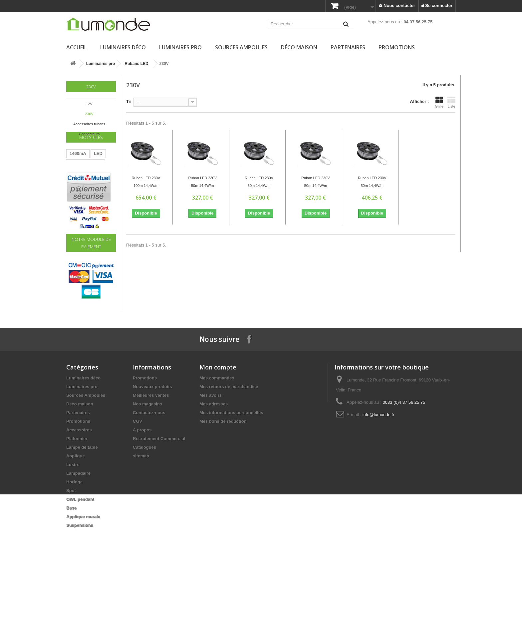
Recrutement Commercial (159, 490)
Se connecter (436, 5)
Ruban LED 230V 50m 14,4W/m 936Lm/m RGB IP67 (372, 182)
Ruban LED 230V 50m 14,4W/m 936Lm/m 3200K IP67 (202, 182)
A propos (142, 481)
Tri (128, 101)
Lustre (73, 516)
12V (89, 104)
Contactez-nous (149, 464)
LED (98, 170)
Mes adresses (213, 455)
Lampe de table (82, 498)
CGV (137, 472)
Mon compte (217, 419)
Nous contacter (397, 5)
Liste (451, 102)
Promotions (397, 47)
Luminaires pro (180, 47)
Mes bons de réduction (223, 472)
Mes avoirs (210, 446)
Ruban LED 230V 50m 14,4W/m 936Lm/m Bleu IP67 (315, 182)
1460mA (78, 170)
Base (71, 559)
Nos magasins (147, 455)
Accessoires (79, 481)
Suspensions (79, 576)
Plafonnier (77, 490)
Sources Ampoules (241, 47)
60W (74, 190)
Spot (71, 542)
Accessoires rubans (89, 124)
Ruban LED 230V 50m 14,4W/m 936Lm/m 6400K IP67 (259, 182)
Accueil (76, 47)
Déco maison (299, 47)
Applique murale (83, 568)
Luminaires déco (123, 47)
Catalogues (144, 498)
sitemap (141, 507)
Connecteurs (89, 134)
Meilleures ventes (151, 446)
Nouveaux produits (152, 438)
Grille (439, 102)
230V (89, 114)
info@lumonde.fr (378, 466)
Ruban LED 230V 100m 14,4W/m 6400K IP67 (146, 182)
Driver (76, 200)
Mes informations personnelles (231, 464)
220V (91, 190)
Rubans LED (136, 63)
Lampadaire (78, 524)
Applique (75, 507)
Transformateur (85, 180)
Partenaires (348, 47)
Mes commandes (216, 429)
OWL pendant (80, 550)
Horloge (74, 533)
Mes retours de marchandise (228, 438)
